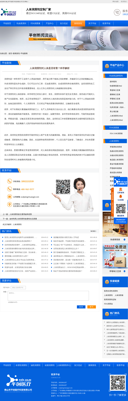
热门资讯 (6, 231)
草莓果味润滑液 (116, 147)
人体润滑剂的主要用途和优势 (21, 214)
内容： (5, 292)
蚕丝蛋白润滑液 (116, 172)
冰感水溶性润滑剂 (117, 155)
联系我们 (124, 1)
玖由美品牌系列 (116, 76)
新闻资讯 (78, 23)
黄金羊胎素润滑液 (117, 164)
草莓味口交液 (115, 99)
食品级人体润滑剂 (117, 160)
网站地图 (116, 1)
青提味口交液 (115, 90)
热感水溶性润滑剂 (117, 151)
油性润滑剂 (35, 365)
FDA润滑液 (35, 23)
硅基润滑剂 (50, 365)
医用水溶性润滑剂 (117, 103)
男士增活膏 (114, 111)
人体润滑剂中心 (64, 365)
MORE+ (93, 231)
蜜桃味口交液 (115, 94)
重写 (92, 307)
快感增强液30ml (116, 86)
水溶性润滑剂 (21, 365)
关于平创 (92, 23)
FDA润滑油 (108, 304)
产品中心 (50, 23)
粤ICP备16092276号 (63, 396)
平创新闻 (24, 53)
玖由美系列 (21, 23)
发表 (81, 307)
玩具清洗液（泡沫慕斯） (117, 107)
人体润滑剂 (17, 224)
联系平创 (106, 23)
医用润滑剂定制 (110, 299)
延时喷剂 (113, 81)
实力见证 (64, 23)
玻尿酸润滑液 (115, 177)
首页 (10, 53)
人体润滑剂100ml (116, 116)
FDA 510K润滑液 (116, 133)
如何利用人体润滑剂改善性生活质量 (23, 219)
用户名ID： (7, 287)
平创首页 (7, 23)
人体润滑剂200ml (116, 120)
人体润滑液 (119, 295)
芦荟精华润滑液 (116, 168)
